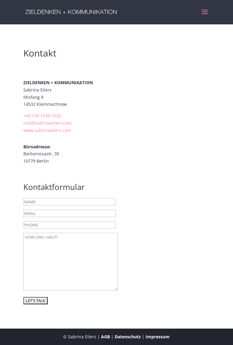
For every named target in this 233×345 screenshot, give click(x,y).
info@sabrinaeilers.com (47, 123)
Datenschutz (128, 337)
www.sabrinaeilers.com (47, 130)
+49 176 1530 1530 (42, 116)
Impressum (158, 337)
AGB (105, 337)
